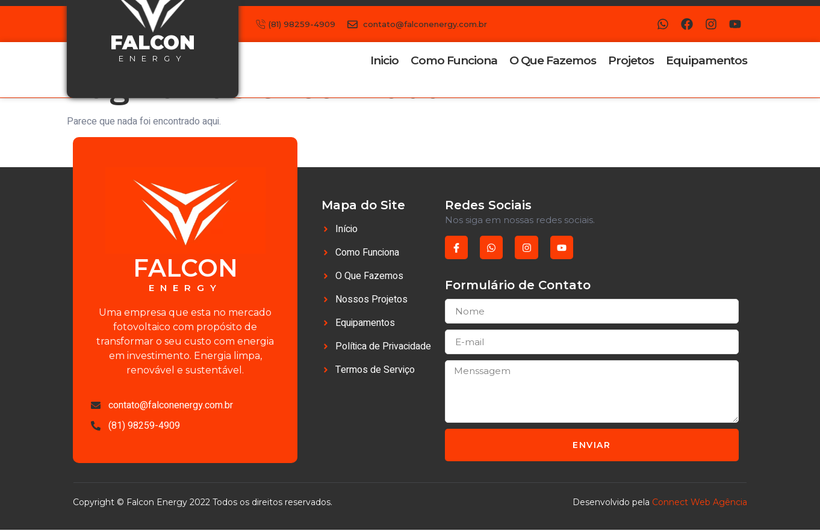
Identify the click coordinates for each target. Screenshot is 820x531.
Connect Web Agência (699, 504)
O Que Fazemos (552, 60)
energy (153, 58)
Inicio (384, 60)
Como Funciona (454, 60)
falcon (152, 42)
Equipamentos (706, 60)
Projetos (631, 60)
